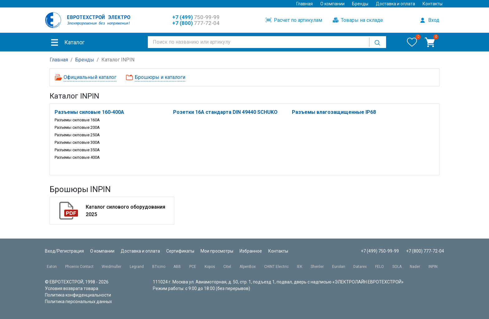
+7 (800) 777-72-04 (425, 251)
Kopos (210, 266)
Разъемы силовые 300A (77, 142)
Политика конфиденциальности (78, 294)
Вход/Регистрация (64, 251)
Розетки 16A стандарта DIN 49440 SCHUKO (225, 112)
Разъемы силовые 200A (77, 127)
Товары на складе (358, 20)
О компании (332, 3)
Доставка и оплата (395, 3)
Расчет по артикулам (294, 20)
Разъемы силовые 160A (77, 120)
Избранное (251, 251)
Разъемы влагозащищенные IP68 (334, 112)
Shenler (317, 266)
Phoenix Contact (79, 266)
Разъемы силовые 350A (77, 149)
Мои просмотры (217, 251)
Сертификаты (180, 251)
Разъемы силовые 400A (77, 157)
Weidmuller (111, 266)
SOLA (397, 266)
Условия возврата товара (71, 288)
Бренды (360, 3)
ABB (177, 266)
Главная (304, 3)
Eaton (52, 266)
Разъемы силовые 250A (77, 135)
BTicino (158, 266)
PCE (192, 266)
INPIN (433, 266)
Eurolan (338, 266)
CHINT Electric (276, 266)
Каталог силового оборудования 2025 (125, 210)
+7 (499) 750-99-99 (380, 251)
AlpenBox (248, 266)
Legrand (137, 266)
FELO (379, 266)
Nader (415, 266)
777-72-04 (196, 23)
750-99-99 (196, 17)
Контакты (433, 3)
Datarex (360, 266)
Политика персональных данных (78, 301)
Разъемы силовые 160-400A (89, 112)
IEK (299, 266)
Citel (227, 266)
